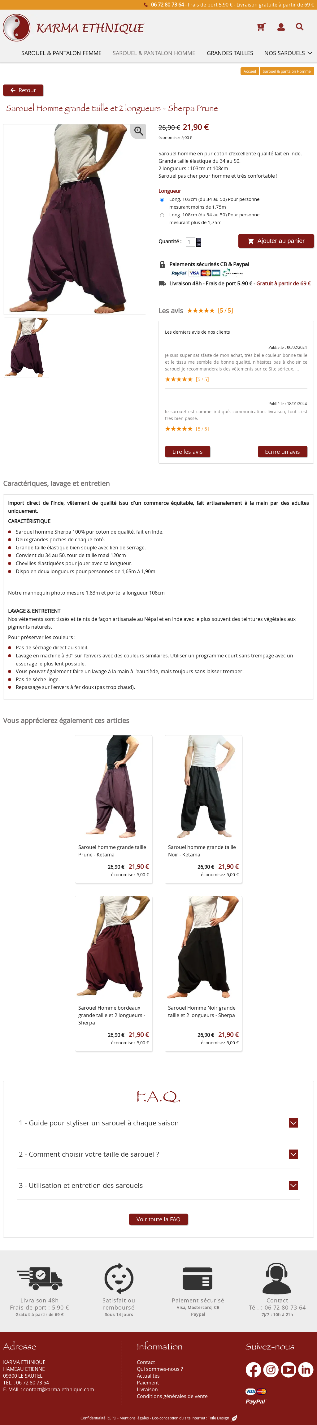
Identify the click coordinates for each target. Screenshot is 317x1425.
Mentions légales (134, 1417)
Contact (146, 1362)
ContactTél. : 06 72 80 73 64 (277, 1307)
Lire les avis (188, 451)
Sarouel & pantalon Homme (287, 71)
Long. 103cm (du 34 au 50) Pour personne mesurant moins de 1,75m (214, 203)
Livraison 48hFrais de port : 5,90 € (39, 1307)
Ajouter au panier (276, 241)
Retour (23, 90)
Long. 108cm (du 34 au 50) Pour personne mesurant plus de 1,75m (214, 218)
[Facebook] (253, 1370)
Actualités (148, 1375)
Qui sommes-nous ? (160, 1369)
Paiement (148, 1382)
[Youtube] (288, 1370)
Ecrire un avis (282, 451)
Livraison (147, 1389)
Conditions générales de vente (172, 1396)
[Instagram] (271, 1370)
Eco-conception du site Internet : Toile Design (190, 1417)
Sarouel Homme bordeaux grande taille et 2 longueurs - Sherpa (111, 1015)
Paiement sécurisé (198, 1307)
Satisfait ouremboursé (119, 1307)
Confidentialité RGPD (98, 1417)
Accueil (250, 71)
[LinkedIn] (306, 1370)
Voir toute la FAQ (158, 1219)
